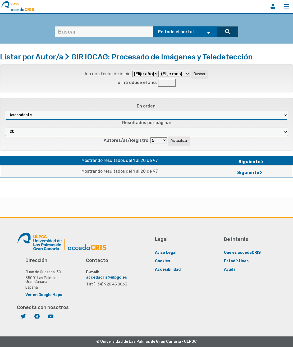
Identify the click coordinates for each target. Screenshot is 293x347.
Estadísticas (236, 261)
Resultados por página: (146, 122)
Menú (286, 6)
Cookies (162, 261)
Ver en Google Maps (43, 294)
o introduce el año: (137, 82)
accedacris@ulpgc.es (106, 277)
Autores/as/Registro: (126, 140)
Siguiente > (251, 161)
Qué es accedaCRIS (242, 252)
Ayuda (230, 269)
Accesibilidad (168, 269)
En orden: (147, 106)
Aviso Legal (165, 252)
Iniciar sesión (273, 6)
